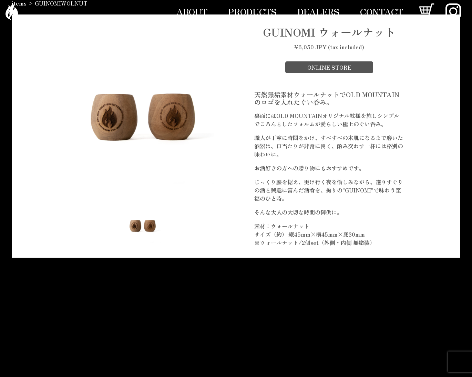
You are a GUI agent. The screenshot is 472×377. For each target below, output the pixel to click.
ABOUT (191, 11)
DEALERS (318, 11)
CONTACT (381, 11)
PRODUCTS (252, 11)
